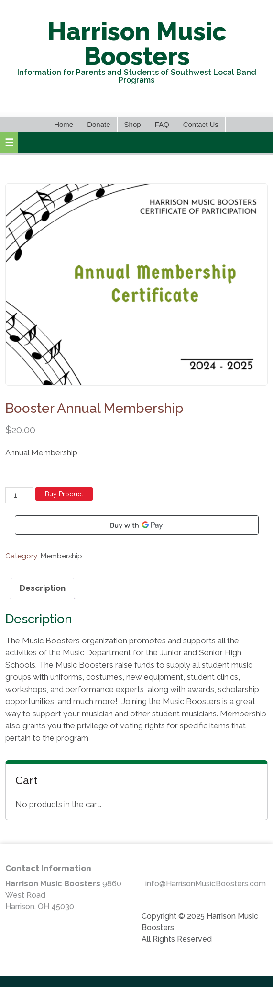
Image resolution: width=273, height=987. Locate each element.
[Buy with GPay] (137, 525)
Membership (61, 556)
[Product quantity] (19, 495)
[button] (9, 142)
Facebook (135, 101)
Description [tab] (43, 588)
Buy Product (64, 494)
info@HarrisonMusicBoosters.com (205, 883)
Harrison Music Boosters (136, 44)
